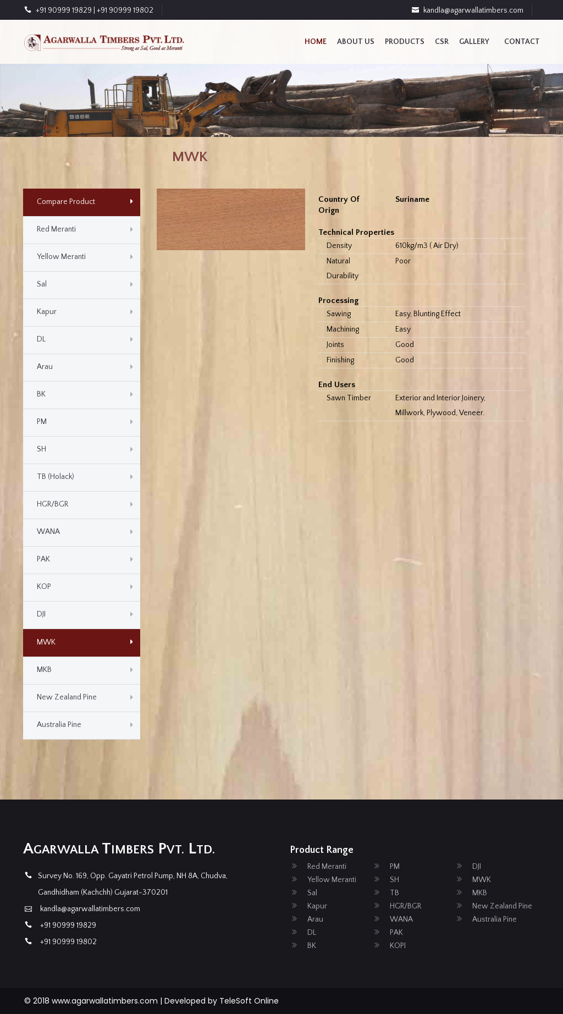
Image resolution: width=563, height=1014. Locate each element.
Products (404, 41)
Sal (42, 284)
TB (394, 893)
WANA (48, 531)
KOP (44, 586)
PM (42, 421)
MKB (44, 669)
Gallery (474, 41)
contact (522, 41)
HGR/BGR (52, 504)
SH (41, 449)
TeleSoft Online (249, 1000)
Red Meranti (56, 229)
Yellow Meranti (61, 256)
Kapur (47, 311)
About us (355, 41)
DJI (41, 614)
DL (41, 339)
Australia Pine (59, 724)
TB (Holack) (55, 476)
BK (41, 394)
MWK (46, 642)
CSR (442, 41)
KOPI (398, 945)
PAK (43, 559)
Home (316, 41)
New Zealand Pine (67, 697)
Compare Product (66, 201)
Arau (45, 366)
